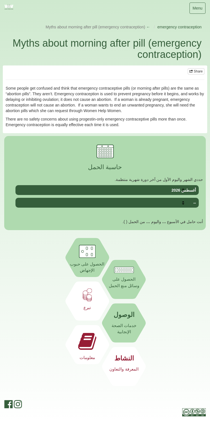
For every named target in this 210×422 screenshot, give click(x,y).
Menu (198, 9)
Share (196, 71)
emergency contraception (179, 27)
